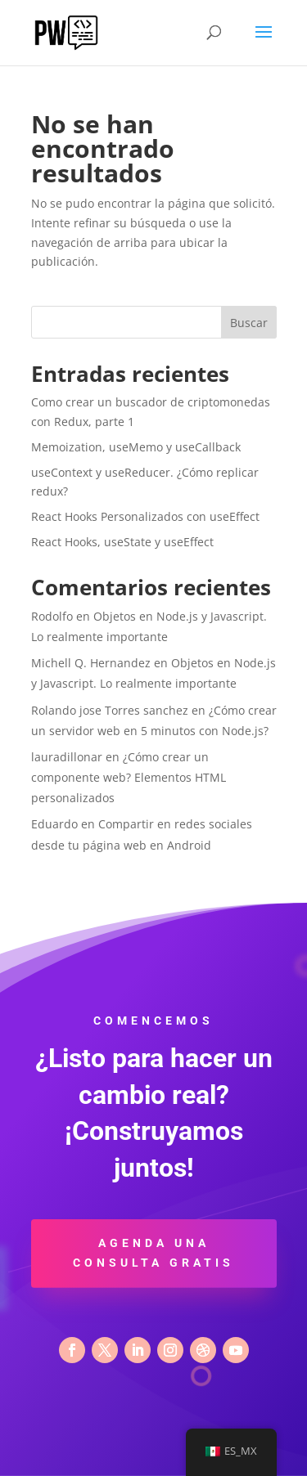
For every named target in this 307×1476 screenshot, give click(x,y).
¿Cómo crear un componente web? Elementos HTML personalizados (128, 777)
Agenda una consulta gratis (153, 1252)
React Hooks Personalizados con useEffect (145, 516)
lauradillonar (66, 757)
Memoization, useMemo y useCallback (136, 447)
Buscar (249, 322)
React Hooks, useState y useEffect (122, 542)
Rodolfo (52, 616)
